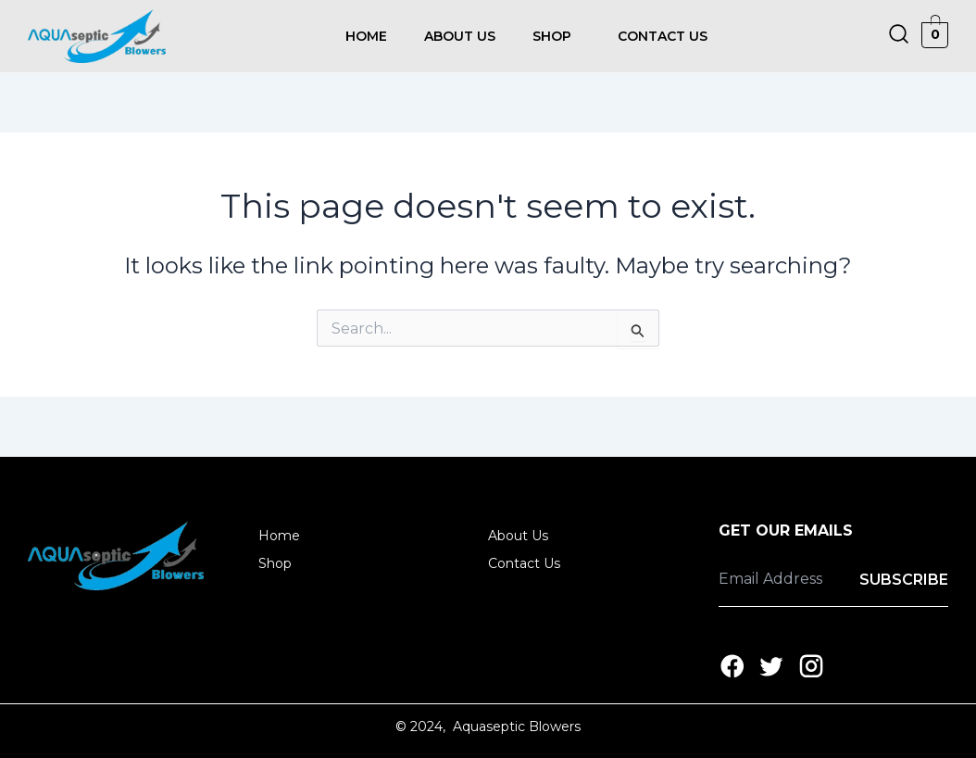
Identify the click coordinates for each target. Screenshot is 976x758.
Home (366, 36)
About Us (459, 36)
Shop (551, 36)
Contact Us (662, 36)
